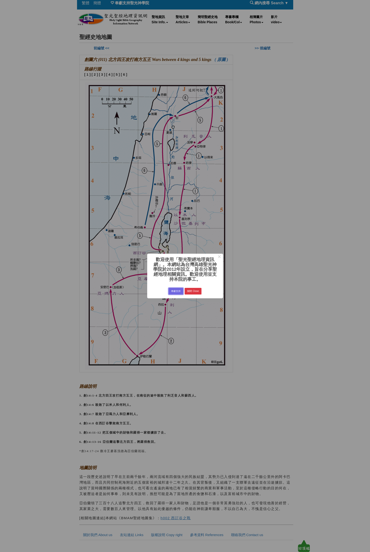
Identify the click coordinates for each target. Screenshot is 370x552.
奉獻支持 (176, 291)
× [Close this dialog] (219, 257)
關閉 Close (193, 291)
